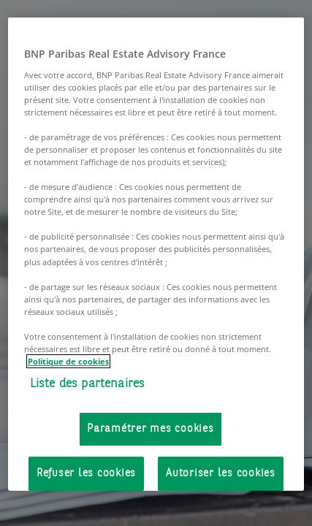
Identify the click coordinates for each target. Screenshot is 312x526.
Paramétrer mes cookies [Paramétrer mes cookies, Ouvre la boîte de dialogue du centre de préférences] (150, 428)
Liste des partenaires (87, 384)
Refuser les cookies (86, 473)
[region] (156, 254)
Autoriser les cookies (220, 473)
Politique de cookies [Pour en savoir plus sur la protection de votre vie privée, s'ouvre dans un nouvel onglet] (68, 361)
